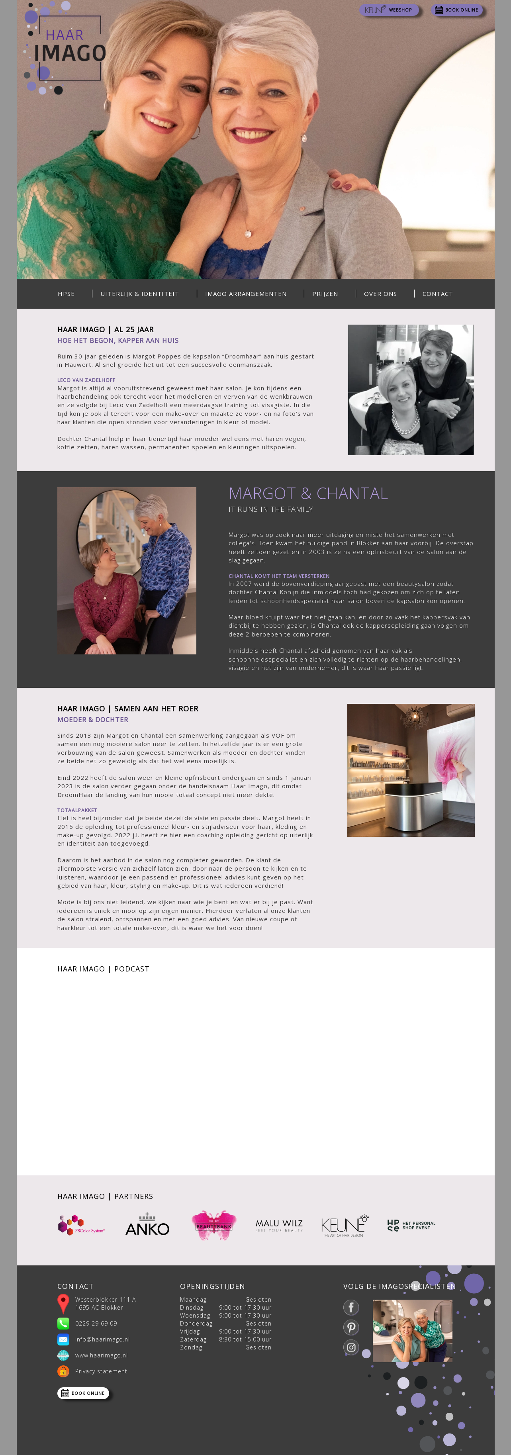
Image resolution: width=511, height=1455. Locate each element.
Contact (438, 294)
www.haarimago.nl (101, 1355)
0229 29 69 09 (96, 1323)
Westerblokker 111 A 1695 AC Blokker (105, 1303)
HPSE (66, 294)
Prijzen (325, 294)
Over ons (380, 294)
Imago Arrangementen (246, 294)
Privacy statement (101, 1371)
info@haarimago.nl (102, 1339)
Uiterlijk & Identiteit (139, 294)
